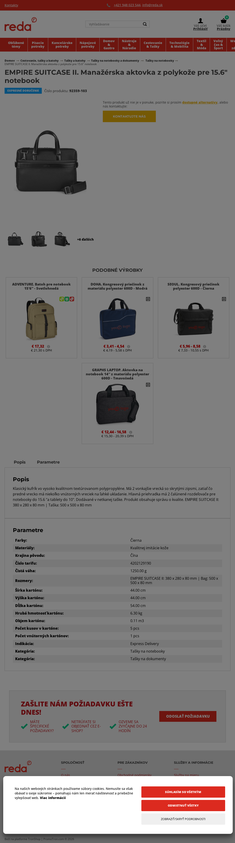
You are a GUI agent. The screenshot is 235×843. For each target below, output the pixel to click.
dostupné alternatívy (200, 102)
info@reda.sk (152, 5)
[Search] (145, 24)
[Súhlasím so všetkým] (183, 792)
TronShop (34, 839)
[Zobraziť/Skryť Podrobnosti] (183, 819)
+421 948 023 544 (127, 5)
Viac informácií (53, 798)
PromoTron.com (53, 839)
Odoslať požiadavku (188, 716)
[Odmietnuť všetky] (183, 805)
